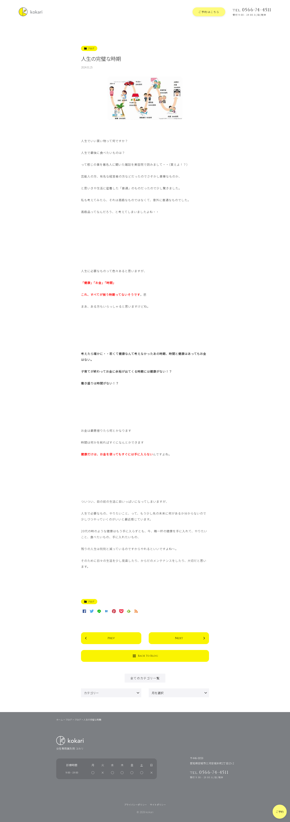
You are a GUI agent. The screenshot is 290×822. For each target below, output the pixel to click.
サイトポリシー (158, 804)
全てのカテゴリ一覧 (145, 678)
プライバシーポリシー (135, 804)
